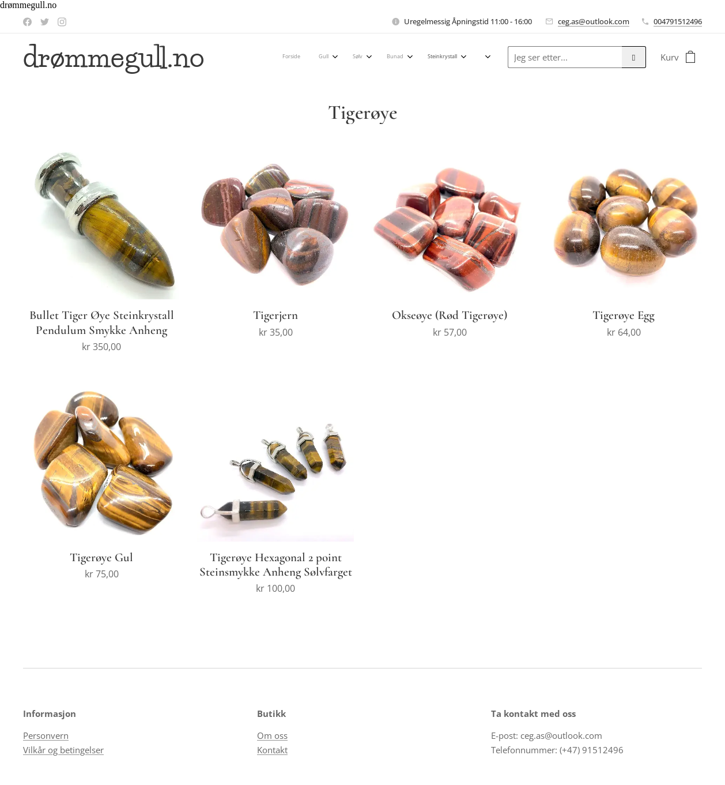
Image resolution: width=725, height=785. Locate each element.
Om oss (272, 736)
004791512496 (678, 21)
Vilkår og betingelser (63, 750)
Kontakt (272, 750)
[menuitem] (240, 57)
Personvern (46, 736)
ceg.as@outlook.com (593, 21)
